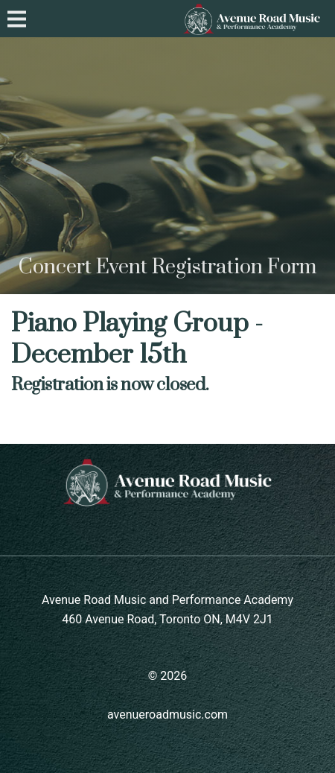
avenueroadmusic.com (167, 714)
